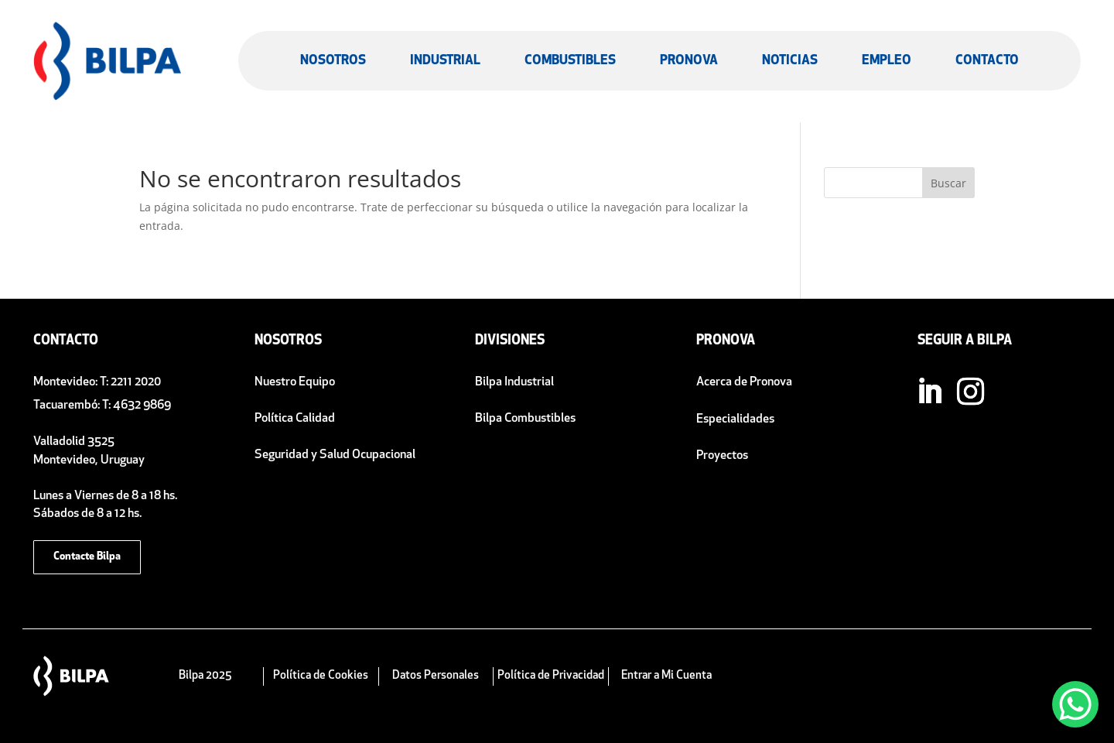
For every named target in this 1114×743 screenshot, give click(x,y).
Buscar (948, 183)
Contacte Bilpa (87, 557)
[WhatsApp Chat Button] (1075, 704)
